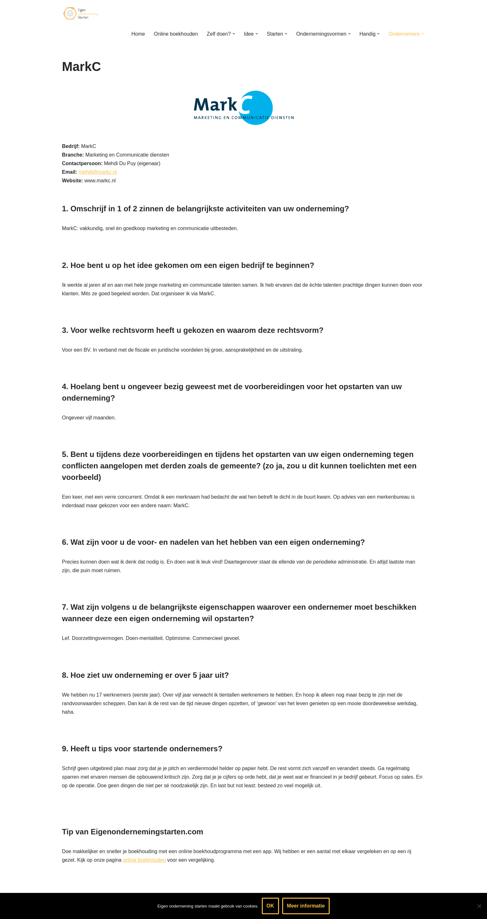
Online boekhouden (175, 34)
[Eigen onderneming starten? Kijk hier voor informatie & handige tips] (81, 13)
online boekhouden (144, 862)
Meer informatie (306, 905)
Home (137, 34)
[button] (233, 33)
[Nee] (479, 906)
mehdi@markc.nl (98, 172)
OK (270, 905)
